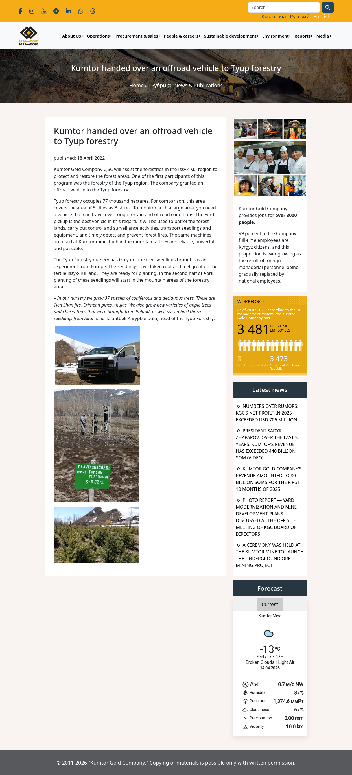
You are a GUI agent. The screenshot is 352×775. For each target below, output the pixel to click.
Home (136, 85)
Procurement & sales (136, 36)
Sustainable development (230, 36)
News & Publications (198, 85)
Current (270, 604)
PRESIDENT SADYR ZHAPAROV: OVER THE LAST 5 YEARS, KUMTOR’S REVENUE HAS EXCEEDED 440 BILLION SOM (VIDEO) (267, 444)
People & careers (181, 36)
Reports (302, 36)
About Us (71, 36)
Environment (275, 36)
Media (322, 36)
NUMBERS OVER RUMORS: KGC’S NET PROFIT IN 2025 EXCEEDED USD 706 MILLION (267, 413)
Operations (98, 36)
